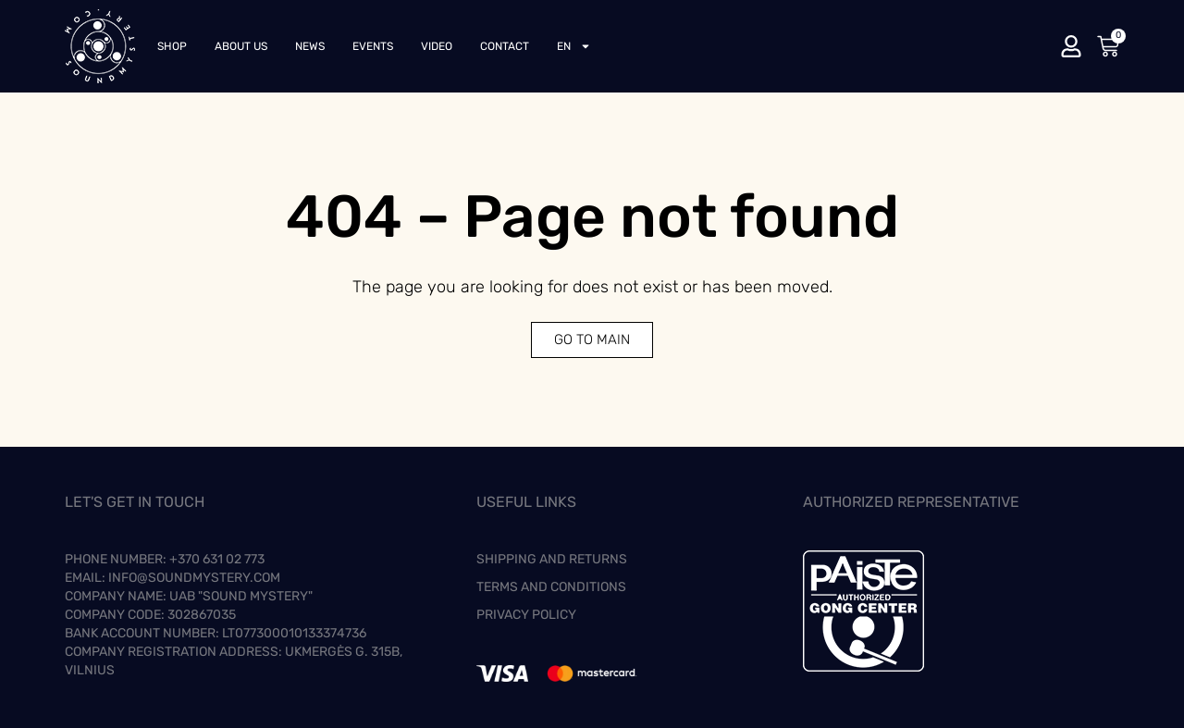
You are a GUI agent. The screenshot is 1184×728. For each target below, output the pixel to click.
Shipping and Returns (551, 559)
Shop (172, 46)
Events (372, 46)
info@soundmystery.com (194, 578)
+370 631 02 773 (217, 559)
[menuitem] (574, 46)
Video (436, 46)
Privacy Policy (526, 615)
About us (241, 46)
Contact (504, 46)
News (310, 46)
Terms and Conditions (551, 587)
